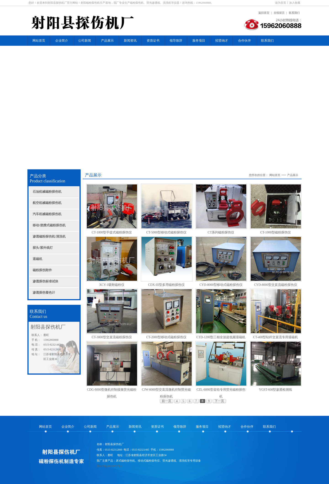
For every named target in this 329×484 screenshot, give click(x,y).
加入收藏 (294, 2)
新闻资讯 (130, 40)
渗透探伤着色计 (44, 292)
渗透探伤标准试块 (45, 281)
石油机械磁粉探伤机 (47, 191)
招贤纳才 (221, 40)
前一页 (166, 401)
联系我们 (294, 12)
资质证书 (153, 40)
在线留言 (279, 12)
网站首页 (38, 40)
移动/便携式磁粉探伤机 (49, 225)
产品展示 (107, 40)
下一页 (219, 401)
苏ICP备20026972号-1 (109, 466)
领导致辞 (176, 40)
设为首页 (280, 2)
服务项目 (198, 40)
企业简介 (61, 40)
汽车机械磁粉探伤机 (47, 214)
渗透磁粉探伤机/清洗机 (49, 236)
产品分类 (55, 179)
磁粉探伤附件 (42, 270)
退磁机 (37, 259)
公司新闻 (84, 40)
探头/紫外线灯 (43, 247)
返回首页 (263, 12)
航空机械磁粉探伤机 (47, 203)
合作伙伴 (244, 40)
